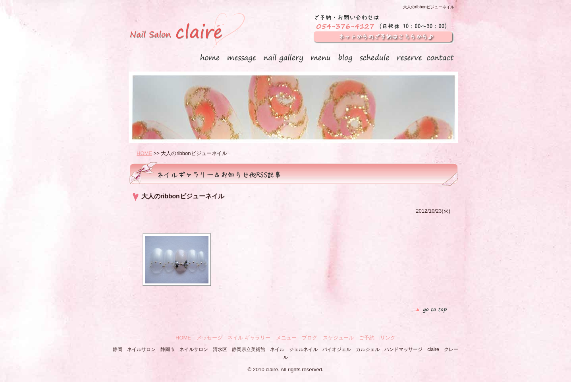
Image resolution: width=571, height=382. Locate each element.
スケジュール (338, 338)
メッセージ (209, 338)
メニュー (286, 338)
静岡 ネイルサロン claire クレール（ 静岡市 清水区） (187, 33)
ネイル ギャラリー (249, 338)
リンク (387, 338)
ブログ (309, 338)
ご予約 (366, 338)
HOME (144, 153)
